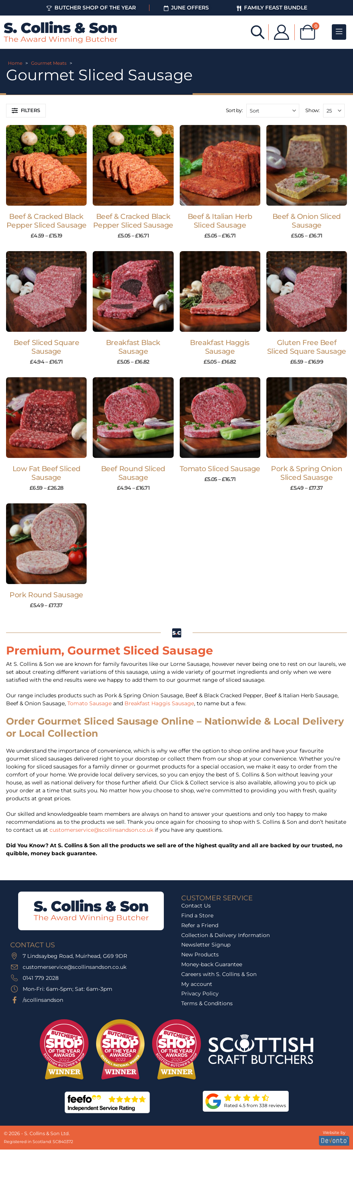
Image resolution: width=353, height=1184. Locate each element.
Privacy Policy (200, 993)
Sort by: (234, 110)
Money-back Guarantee (211, 964)
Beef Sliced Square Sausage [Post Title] (46, 347)
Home (15, 63)
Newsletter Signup (205, 944)
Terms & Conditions (207, 1003)
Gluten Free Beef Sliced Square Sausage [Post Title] (306, 347)
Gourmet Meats (49, 63)
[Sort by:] (272, 110)
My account (196, 984)
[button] (26, 110)
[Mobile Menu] (339, 32)
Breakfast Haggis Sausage (159, 703)
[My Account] (281, 32)
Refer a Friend (199, 925)
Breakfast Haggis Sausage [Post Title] (219, 347)
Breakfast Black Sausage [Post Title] (133, 347)
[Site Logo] (60, 32)
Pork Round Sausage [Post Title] (46, 594)
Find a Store (197, 915)
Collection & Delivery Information (225, 935)
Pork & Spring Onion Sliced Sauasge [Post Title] (306, 473)
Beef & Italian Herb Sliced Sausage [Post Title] (220, 221)
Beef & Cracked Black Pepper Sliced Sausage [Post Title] (46, 221)
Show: (312, 110)
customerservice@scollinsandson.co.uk (101, 829)
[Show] (334, 110)
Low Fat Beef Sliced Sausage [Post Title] (46, 473)
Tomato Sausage (89, 703)
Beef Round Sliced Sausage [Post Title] (133, 473)
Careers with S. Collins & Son (219, 974)
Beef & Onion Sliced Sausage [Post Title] (306, 221)
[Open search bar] (257, 31)
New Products (200, 954)
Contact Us (196, 905)
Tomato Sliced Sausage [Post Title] (220, 468)
